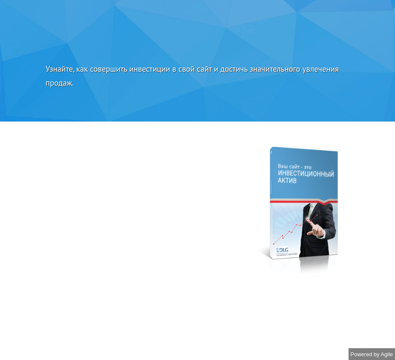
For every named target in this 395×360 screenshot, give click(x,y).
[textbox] (197, 76)
